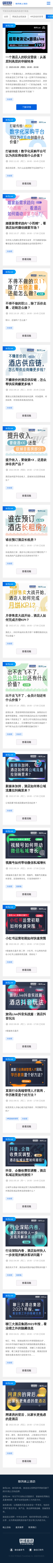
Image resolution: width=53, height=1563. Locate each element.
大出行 (18, 734)
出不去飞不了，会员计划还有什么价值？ (26, 698)
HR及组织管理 (36, 16)
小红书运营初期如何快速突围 (26, 938)
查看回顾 (26, 183)
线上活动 (7, 1527)
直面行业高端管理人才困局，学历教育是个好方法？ (26, 1093)
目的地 (18, 886)
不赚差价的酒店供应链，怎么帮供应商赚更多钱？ (26, 382)
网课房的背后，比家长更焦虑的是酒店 (26, 1417)
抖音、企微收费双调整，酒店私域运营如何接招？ (26, 1173)
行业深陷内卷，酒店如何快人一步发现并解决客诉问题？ (26, 1253)
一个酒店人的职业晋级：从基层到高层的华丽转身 (26, 59)
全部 (6, 16)
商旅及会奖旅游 (19, 16)
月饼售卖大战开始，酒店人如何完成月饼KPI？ (26, 618)
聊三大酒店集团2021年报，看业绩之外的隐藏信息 (26, 1326)
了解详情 (26, 107)
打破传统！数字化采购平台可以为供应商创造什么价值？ (26, 153)
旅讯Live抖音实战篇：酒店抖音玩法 (26, 1016)
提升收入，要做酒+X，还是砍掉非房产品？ (26, 462)
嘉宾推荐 (19, 1527)
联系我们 (32, 1527)
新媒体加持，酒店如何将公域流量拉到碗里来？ (26, 788)
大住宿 (9, 99)
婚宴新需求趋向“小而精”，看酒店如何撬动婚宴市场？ (26, 225)
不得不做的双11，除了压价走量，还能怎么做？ (26, 305)
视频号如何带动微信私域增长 (26, 862)
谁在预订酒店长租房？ (21, 540)
